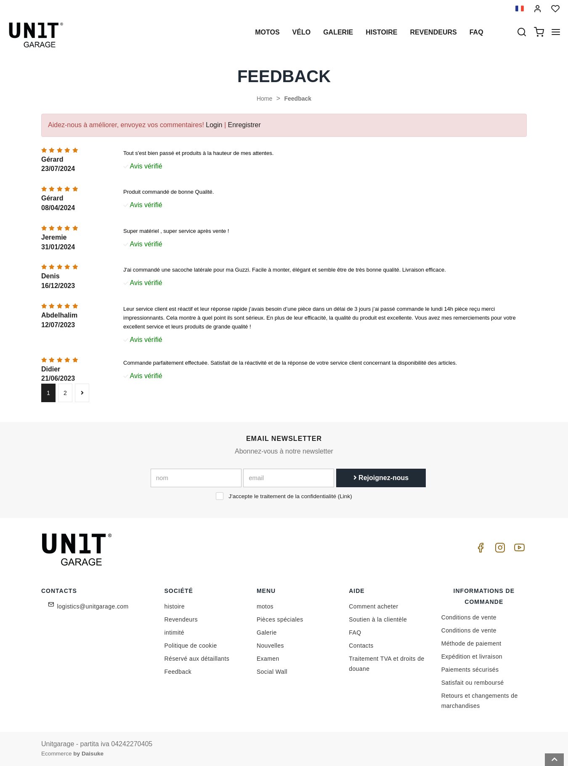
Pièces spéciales (280, 619)
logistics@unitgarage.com (93, 606)
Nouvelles (270, 645)
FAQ (355, 632)
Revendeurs (433, 32)
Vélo (301, 32)
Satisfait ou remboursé (472, 682)
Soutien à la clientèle (378, 619)
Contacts (361, 645)
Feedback (298, 98)
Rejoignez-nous (381, 477)
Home (264, 98)
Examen (268, 658)
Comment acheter (373, 606)
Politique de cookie (191, 645)
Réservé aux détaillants (197, 658)
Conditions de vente (468, 617)
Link (345, 496)
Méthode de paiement (471, 643)
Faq (476, 32)
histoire (381, 32)
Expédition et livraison (471, 656)
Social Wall (272, 671)
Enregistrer (244, 124)
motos (267, 32)
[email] (288, 478)
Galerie (338, 32)
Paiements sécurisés (470, 669)
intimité (175, 632)
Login (214, 124)
